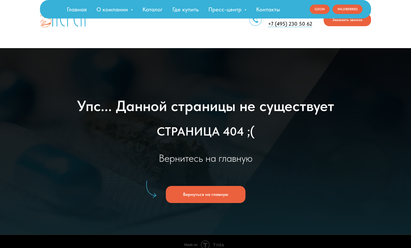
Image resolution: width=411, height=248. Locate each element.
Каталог (152, 9)
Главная (77, 9)
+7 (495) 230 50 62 (290, 24)
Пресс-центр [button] (225, 9)
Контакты (268, 9)
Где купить (185, 9)
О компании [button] (112, 9)
